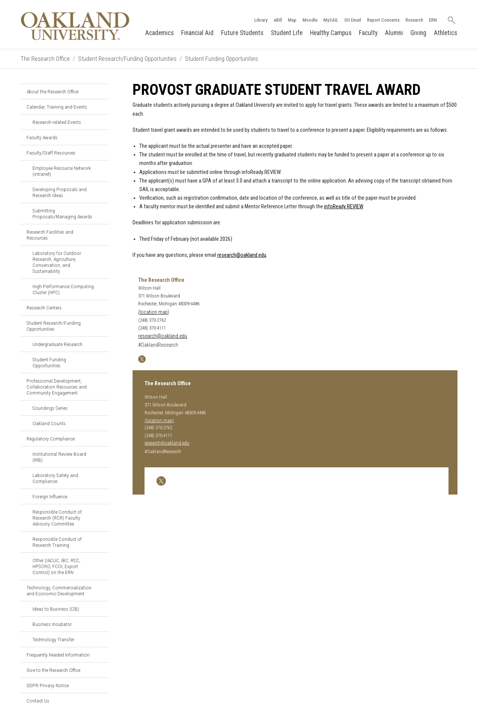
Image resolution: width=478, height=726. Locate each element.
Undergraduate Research (57, 344)
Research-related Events (56, 122)
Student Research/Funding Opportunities (127, 58)
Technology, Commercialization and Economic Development (59, 590)
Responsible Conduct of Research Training (57, 542)
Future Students (242, 33)
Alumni (394, 33)
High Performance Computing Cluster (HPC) (63, 289)
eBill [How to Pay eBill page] (278, 20)
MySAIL (330, 20)
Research (414, 20)
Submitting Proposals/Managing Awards (62, 213)
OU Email (352, 20)
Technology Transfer (53, 639)
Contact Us (38, 701)
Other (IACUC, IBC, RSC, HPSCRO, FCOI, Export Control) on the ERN (56, 566)
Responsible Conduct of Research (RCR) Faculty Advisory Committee (57, 518)
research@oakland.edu (241, 255)
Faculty (368, 33)
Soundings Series (50, 408)
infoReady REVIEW (343, 206)
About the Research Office (52, 91)
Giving (418, 33)
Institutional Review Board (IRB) (59, 457)
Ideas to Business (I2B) (55, 609)
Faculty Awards (42, 137)
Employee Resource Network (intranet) (61, 171)
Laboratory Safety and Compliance (55, 478)
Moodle (309, 20)
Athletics (445, 33)
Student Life (286, 33)
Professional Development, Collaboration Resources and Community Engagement (57, 387)
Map (292, 20)
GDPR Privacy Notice (48, 685)
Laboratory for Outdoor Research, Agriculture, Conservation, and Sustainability (56, 262)
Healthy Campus (330, 33)
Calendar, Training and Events (57, 107)
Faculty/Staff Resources (51, 153)
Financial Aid (197, 33)
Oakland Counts (49, 423)
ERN (433, 20)
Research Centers (44, 308)
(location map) (153, 312)
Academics (159, 33)
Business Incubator (52, 624)
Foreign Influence (49, 496)
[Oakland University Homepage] (75, 26)
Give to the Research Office (53, 670)
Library (261, 20)
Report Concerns (383, 20)
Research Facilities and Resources (50, 235)
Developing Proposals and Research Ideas (59, 192)
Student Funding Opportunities (221, 58)
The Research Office (45, 58)
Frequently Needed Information (58, 655)
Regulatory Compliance (51, 439)
